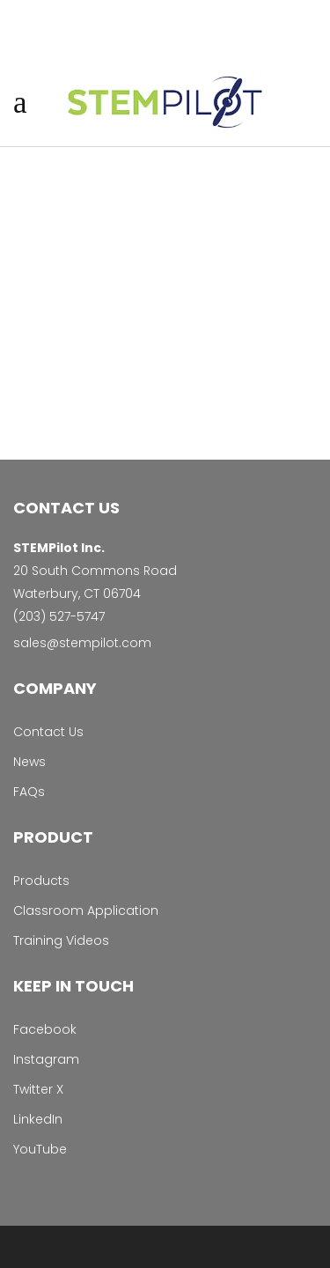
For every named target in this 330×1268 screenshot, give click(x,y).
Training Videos (61, 940)
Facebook (45, 1029)
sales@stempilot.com (82, 643)
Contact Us (48, 732)
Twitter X (38, 1089)
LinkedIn (37, 1119)
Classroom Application (85, 910)
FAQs (29, 791)
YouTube (40, 1149)
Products (41, 880)
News (29, 761)
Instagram (46, 1059)
